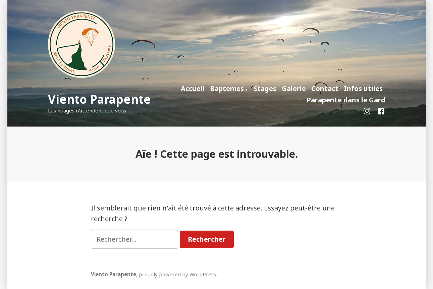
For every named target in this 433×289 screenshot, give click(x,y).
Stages (265, 88)
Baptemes (227, 88)
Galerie (294, 88)
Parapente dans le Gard (346, 99)
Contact (324, 88)
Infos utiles (363, 88)
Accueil (193, 88)
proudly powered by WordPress (177, 274)
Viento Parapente (99, 99)
